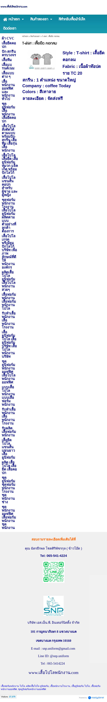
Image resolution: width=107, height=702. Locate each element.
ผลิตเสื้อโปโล (32, 686)
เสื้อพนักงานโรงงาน (60, 686)
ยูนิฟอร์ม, (45, 686)
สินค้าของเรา (35, 36)
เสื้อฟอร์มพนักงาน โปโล (13, 686)
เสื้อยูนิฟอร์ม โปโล (80, 686)
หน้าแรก (25, 36)
